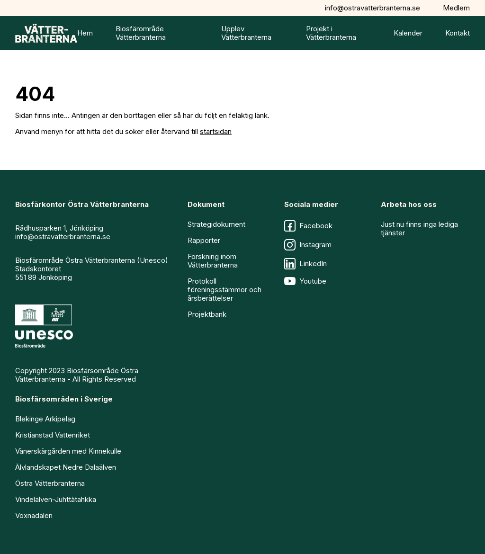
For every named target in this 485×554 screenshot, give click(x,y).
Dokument (206, 204)
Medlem (456, 7)
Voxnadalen (34, 515)
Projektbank (207, 314)
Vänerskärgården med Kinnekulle (68, 451)
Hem (85, 33)
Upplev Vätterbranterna (246, 33)
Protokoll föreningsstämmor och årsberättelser (224, 290)
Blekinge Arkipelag (45, 418)
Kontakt (457, 33)
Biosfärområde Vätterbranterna (141, 33)
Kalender (408, 33)
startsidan (216, 131)
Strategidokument (216, 224)
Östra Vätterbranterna (50, 483)
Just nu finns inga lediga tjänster (419, 228)
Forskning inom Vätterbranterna (213, 260)
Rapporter (204, 240)
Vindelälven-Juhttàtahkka (55, 499)
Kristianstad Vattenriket (52, 434)
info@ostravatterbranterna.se (372, 7)
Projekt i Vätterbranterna (331, 33)
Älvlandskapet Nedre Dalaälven (65, 467)
